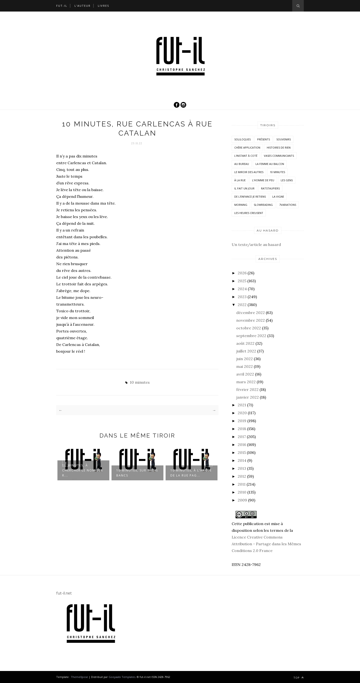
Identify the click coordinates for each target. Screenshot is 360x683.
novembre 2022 (250, 320)
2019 (242, 420)
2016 (242, 444)
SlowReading (263, 205)
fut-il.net (64, 593)
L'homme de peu (263, 180)
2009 (242, 500)
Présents (263, 139)
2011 (242, 484)
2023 (242, 296)
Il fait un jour (244, 188)
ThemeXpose (79, 677)
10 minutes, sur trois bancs (137, 472)
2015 (242, 452)
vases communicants (279, 155)
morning (240, 205)
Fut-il (61, 5)
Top (298, 677)
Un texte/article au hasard (256, 244)
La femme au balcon (269, 164)
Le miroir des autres (248, 172)
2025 (242, 280)
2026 (242, 272)
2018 (242, 428)
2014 (242, 460)
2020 (242, 412)
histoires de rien (279, 147)
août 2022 (245, 343)
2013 (242, 468)
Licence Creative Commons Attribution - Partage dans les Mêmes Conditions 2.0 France (266, 544)
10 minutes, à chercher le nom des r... (82, 470)
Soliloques (242, 139)
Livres (103, 5)
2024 (242, 288)
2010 (242, 492)
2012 (242, 476)
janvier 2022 (247, 397)
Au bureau (241, 164)
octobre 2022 (248, 328)
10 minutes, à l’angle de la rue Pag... (191, 472)
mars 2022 (246, 381)
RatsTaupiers (270, 188)
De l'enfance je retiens (250, 196)
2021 (242, 404)
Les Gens (287, 180)
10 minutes (140, 382)
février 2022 (247, 389)
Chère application (247, 147)
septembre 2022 (251, 335)
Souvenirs (283, 139)
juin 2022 (244, 358)
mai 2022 (244, 366)
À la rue (240, 180)
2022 (242, 304)
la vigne (278, 196)
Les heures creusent (248, 213)
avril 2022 (245, 374)
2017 (242, 436)
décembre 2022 (250, 312)
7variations (287, 205)
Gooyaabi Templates (122, 677)
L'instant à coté (245, 155)
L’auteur (82, 5)
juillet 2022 (246, 351)
